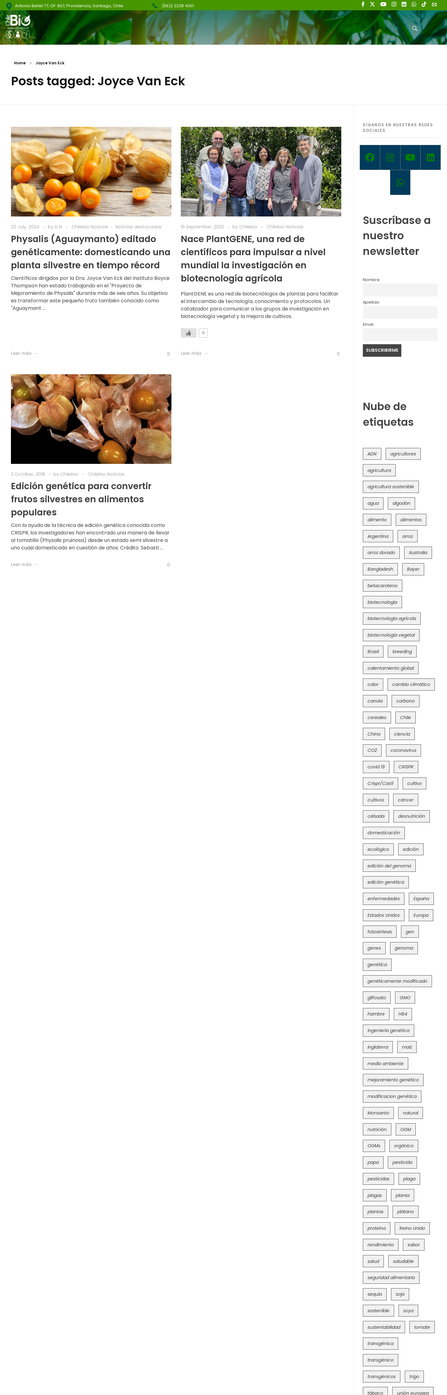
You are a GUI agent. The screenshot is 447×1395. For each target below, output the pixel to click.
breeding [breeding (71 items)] (402, 651)
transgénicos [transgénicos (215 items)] (382, 1376)
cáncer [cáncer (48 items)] (406, 800)
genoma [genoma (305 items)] (404, 948)
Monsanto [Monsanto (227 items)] (378, 1113)
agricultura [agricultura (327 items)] (379, 470)
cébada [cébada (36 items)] (376, 816)
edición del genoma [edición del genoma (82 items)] (389, 866)
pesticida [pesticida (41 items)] (402, 1162)
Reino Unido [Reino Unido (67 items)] (412, 1228)
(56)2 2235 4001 (178, 6)
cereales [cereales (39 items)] (377, 717)
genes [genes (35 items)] (374, 948)
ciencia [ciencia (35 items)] (402, 734)
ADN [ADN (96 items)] (372, 454)
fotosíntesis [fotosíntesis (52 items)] (380, 932)
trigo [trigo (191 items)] (414, 1376)
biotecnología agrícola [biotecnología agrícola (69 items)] (392, 618)
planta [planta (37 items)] (402, 1195)
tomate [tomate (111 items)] (422, 1327)
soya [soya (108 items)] (408, 1311)
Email (368, 324)
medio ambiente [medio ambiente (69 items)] (386, 1063)
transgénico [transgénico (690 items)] (381, 1360)
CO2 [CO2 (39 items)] (372, 750)
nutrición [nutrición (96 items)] (377, 1129)
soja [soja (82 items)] (400, 1294)
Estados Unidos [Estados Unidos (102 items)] (384, 915)
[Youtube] (410, 157)
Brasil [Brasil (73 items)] (373, 651)
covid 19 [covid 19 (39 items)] (376, 767)
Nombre (371, 279)
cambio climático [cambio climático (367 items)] (411, 684)
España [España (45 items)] (421, 899)
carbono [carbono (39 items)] (405, 701)
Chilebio (248, 227)
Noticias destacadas (138, 227)
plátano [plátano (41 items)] (405, 1212)
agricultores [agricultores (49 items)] (403, 454)
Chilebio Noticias (90, 227)
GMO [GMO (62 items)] (405, 998)
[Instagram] (390, 157)
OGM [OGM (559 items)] (405, 1129)
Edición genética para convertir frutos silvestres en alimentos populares (81, 499)
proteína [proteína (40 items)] (377, 1228)
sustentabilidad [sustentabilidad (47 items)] (384, 1327)
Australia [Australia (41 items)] (418, 552)
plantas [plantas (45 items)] (376, 1212)
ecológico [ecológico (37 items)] (378, 849)
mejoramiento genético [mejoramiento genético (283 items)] (393, 1080)
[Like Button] (188, 333)
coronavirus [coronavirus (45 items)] (403, 750)
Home (20, 63)
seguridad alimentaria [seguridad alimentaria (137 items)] (391, 1277)
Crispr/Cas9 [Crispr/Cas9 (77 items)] (381, 783)
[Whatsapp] (400, 182)
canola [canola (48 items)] (375, 701)
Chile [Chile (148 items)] (405, 717)
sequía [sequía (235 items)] (375, 1294)
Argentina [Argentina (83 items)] (378, 536)
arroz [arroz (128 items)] (407, 536)
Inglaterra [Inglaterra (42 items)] (378, 1047)
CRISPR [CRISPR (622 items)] (406, 767)
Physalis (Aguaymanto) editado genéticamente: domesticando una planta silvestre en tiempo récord (90, 252)
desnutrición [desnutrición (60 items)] (411, 816)
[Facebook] (370, 157)
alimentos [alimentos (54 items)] (411, 520)
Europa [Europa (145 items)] (421, 915)
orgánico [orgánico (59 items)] (404, 1146)
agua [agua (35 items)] (373, 503)
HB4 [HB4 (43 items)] (403, 1014)
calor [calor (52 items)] (373, 684)
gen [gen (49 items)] (410, 932)
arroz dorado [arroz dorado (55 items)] (381, 552)
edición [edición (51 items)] (411, 849)
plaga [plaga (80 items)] (409, 1179)
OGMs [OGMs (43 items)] (374, 1146)
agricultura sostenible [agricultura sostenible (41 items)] (391, 487)
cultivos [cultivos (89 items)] (376, 800)
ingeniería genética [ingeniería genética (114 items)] (388, 1030)
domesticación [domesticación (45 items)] (384, 833)
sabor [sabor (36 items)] (414, 1245)
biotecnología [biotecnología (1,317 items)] (382, 602)
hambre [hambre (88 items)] (376, 1014)
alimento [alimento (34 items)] (377, 520)
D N (59, 227)
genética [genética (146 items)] (377, 964)
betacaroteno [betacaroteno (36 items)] (383, 586)
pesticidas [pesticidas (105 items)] (378, 1179)
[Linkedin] (430, 157)
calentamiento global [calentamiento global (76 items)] (391, 668)
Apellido (371, 302)
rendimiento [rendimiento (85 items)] (381, 1245)
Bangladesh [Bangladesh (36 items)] (380, 569)
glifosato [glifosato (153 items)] (377, 998)
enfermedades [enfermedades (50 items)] (384, 899)
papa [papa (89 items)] (373, 1162)
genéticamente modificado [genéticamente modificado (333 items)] (397, 981)
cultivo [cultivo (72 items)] (414, 783)
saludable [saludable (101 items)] (403, 1261)
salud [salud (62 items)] (373, 1261)
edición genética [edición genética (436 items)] (386, 882)
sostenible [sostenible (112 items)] (378, 1311)
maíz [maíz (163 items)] (407, 1047)
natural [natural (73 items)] (410, 1113)
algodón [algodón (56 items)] (401, 503)
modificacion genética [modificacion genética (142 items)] (392, 1096)
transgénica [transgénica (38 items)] (381, 1343)
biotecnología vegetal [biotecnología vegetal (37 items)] (391, 635)
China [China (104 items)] (374, 734)
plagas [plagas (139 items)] (375, 1195)
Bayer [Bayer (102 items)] (413, 569)
